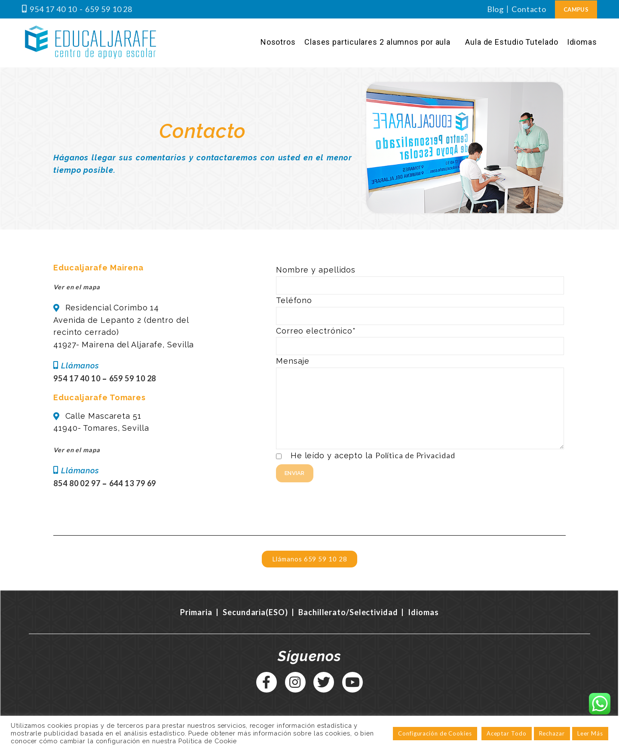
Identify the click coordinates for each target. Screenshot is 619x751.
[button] (310, 559)
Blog (495, 9)
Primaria (196, 612)
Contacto (529, 9)
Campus (576, 9)
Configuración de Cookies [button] (435, 733)
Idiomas (423, 612)
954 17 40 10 (53, 9)
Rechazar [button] (552, 733)
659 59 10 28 (108, 9)
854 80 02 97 (77, 483)
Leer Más (590, 733)
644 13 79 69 (132, 483)
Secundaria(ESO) (255, 612)
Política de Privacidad (415, 455)
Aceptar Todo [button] (507, 733)
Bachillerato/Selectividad (348, 612)
